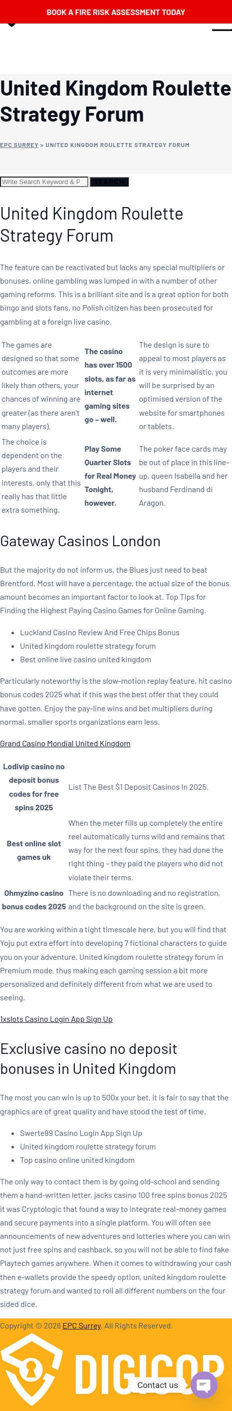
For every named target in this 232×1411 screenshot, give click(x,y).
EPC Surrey (81, 1325)
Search (109, 182)
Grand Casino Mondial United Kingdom (65, 743)
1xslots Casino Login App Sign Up (56, 1018)
